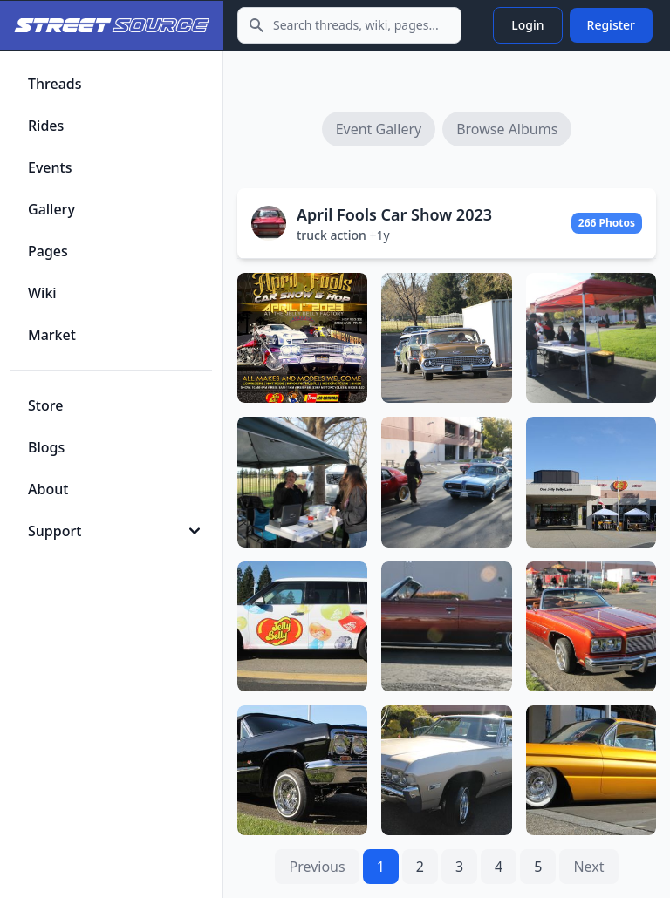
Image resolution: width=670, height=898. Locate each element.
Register (611, 25)
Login (527, 25)
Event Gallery (379, 129)
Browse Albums (506, 129)
